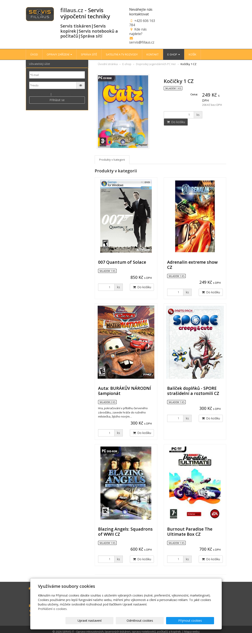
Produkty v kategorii (112, 160)
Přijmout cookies (198, 620)
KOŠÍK (192, 54)
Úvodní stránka (108, 64)
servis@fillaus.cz (141, 42)
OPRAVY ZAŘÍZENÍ (59, 54)
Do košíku (176, 122)
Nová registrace (39, 94)
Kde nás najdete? (138, 31)
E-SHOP (173, 54)
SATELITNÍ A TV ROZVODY (122, 54)
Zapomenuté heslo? (65, 94)
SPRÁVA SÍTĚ (89, 54)
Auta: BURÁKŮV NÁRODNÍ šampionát (124, 390)
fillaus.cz (71, 10)
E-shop (126, 64)
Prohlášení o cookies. (52, 609)
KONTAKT (152, 54)
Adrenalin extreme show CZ (192, 264)
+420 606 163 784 (142, 22)
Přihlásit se (57, 100)
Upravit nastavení (128, 620)
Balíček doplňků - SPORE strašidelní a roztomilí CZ (193, 390)
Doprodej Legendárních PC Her (156, 64)
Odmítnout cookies (163, 620)
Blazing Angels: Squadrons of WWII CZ (125, 531)
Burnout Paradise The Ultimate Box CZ (189, 531)
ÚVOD (34, 54)
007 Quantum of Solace (122, 262)
